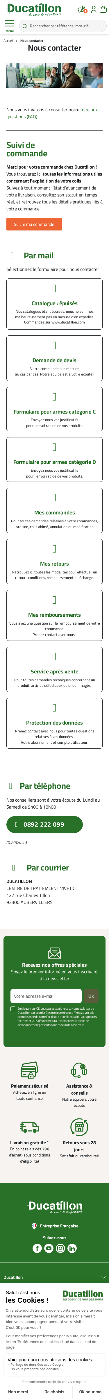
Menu (9, 26)
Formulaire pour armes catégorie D (54, 462)
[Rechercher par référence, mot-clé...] (63, 26)
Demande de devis (54, 360)
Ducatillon (13, 1277)
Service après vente (54, 671)
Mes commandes (54, 512)
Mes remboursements (54, 614)
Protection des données (54, 722)
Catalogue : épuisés (55, 303)
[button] (34, 224)
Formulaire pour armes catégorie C (55, 411)
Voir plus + (18, 1033)
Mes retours (54, 563)
